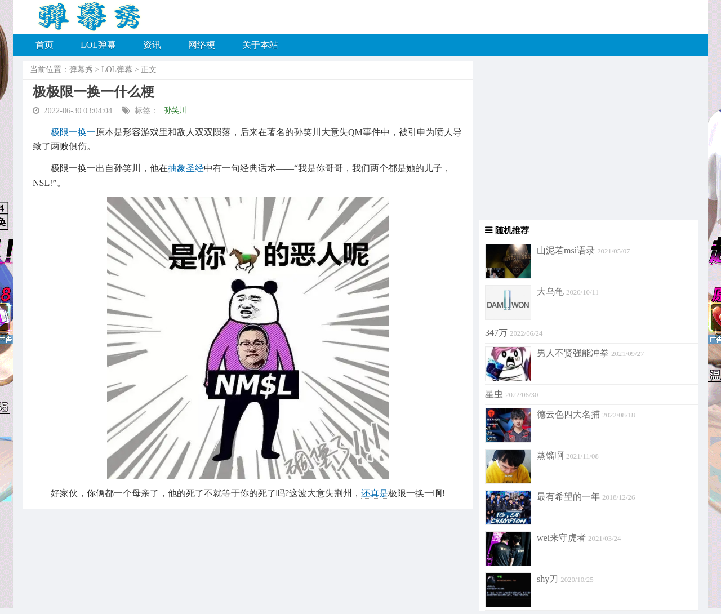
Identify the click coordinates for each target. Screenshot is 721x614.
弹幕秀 (81, 69)
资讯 (152, 45)
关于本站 (260, 45)
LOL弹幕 (98, 45)
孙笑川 (175, 110)
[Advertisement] (585, 141)
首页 (44, 45)
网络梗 (201, 45)
